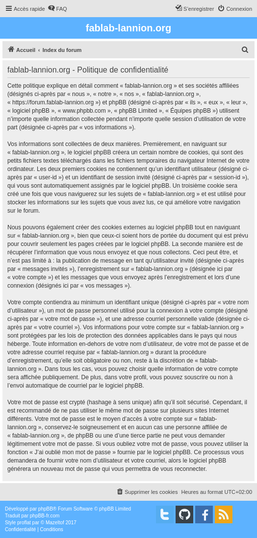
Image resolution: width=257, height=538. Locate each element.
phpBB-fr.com (45, 515)
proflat (24, 522)
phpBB (45, 509)
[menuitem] (57, 9)
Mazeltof (55, 522)
